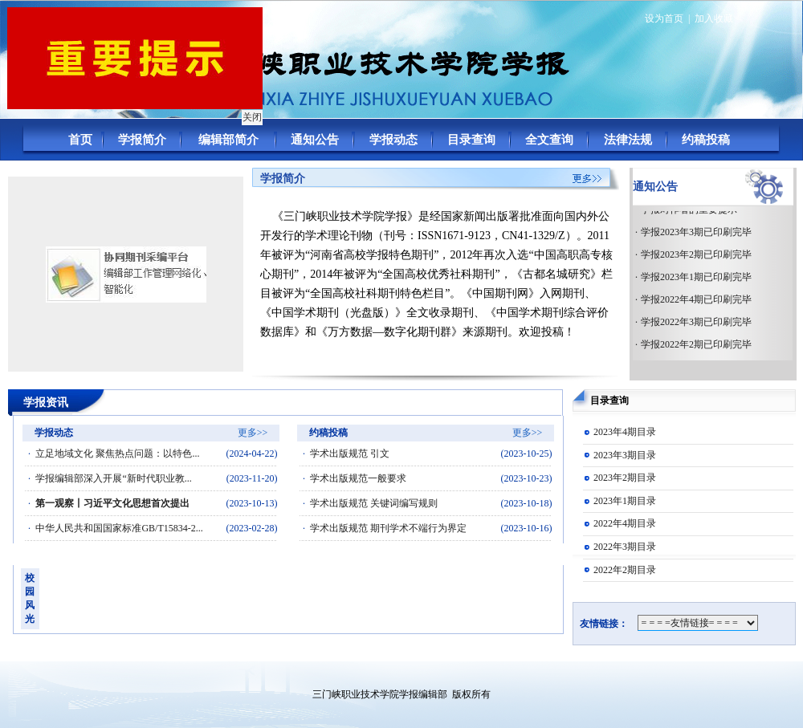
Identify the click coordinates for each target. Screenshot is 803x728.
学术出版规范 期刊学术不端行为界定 (388, 528)
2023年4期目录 (624, 431)
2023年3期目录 (624, 455)
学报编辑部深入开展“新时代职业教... (113, 478)
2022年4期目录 (624, 523)
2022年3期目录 (624, 546)
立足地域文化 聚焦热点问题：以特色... (117, 453)
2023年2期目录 (624, 477)
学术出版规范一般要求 (358, 478)
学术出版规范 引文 (349, 453)
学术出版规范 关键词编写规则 (374, 503)
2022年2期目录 (624, 569)
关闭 (250, 115)
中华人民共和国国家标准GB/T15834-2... (118, 528)
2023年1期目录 (624, 500)
